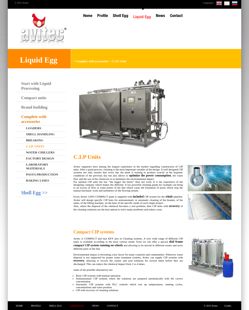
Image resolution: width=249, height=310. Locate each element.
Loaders (33, 128)
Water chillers (40, 152)
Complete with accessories (92, 61)
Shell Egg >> (34, 192)
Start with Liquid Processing (36, 86)
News (95, 305)
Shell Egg (55, 305)
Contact (112, 305)
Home (19, 305)
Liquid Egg (77, 305)
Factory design (40, 158)
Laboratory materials (37, 166)
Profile (36, 305)
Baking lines (37, 180)
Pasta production (42, 174)
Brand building (34, 107)
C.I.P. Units (119, 61)
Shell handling (40, 134)
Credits (227, 305)
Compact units (33, 97)
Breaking (34, 140)
